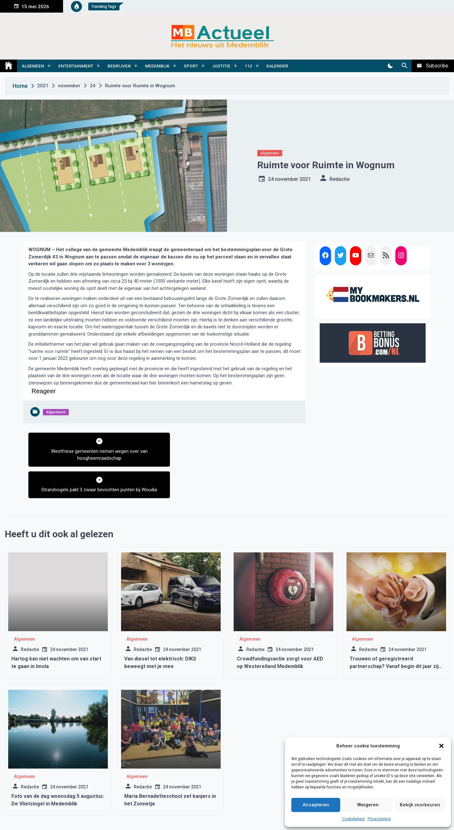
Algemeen (33, 65)
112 (248, 65)
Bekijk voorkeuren (420, 805)
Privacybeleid (379, 819)
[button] (441, 746)
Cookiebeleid (353, 819)
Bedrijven (119, 65)
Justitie (221, 65)
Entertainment (75, 65)
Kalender (277, 65)
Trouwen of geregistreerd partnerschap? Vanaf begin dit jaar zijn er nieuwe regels (395, 634)
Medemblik (157, 65)
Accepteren (316, 805)
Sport (191, 65)
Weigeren (368, 805)
